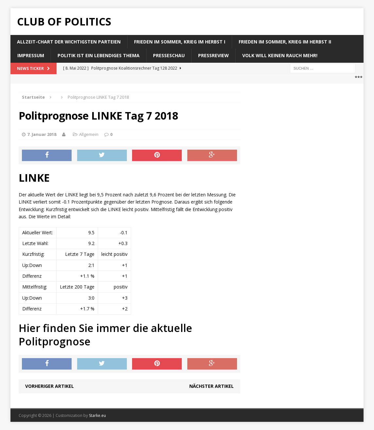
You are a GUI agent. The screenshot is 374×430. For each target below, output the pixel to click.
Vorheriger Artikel (49, 386)
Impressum (30, 55)
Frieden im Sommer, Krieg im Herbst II (285, 42)
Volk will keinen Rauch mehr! (279, 55)
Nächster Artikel (211, 386)
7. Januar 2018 (41, 134)
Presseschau (169, 55)
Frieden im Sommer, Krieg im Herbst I (179, 42)
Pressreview (213, 55)
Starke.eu (97, 415)
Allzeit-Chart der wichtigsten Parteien (69, 42)
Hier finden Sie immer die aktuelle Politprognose (105, 335)
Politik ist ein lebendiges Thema (99, 55)
